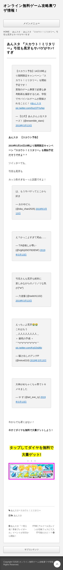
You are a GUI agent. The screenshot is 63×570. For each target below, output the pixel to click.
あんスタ (15, 510)
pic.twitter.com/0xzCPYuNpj (30, 108)
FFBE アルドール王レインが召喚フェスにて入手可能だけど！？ (43, 529)
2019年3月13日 (24, 125)
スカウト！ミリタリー (31, 510)
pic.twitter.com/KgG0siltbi (29, 347)
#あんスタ (35, 103)
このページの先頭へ (57, 564)
